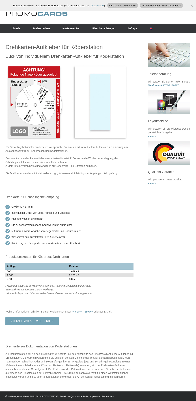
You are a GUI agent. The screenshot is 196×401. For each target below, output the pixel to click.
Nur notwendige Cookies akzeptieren (161, 5)
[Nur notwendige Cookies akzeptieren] (191, 5)
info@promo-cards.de (77, 396)
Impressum (95, 396)
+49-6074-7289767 (82, 311)
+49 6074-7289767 (49, 396)
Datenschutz (108, 396)
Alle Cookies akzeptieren (122, 5)
